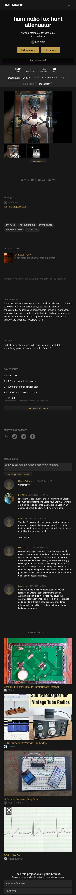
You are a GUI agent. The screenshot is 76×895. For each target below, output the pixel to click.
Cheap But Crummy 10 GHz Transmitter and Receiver (31, 686)
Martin (9, 690)
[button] (69, 5)
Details (26, 78)
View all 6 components (38, 408)
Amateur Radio (23, 254)
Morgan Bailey (24, 481)
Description (14, 78)
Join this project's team (15, 206)
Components (49, 77)
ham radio (10, 225)
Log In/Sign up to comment (18, 475)
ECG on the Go (12, 855)
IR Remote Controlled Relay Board (21, 799)
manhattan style (13, 230)
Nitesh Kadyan (13, 859)
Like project (50, 50)
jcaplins (21, 518)
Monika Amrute (13, 802)
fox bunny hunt (27, 225)
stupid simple (45, 225)
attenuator (32, 230)
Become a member (19, 876)
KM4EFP (22, 495)
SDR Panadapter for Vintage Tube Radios (25, 743)
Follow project (28, 50)
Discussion (45, 83)
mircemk (10, 746)
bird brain (38, 42)
